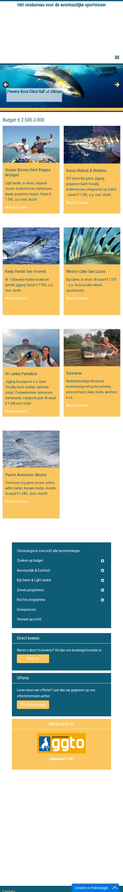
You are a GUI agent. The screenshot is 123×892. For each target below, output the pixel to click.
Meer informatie (16, 207)
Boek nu (33, 658)
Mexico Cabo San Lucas (85, 271)
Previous (6, 85)
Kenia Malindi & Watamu (86, 170)
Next (117, 85)
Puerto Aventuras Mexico (26, 474)
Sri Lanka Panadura (21, 373)
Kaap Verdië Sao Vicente (25, 271)
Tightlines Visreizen (61, 30)
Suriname (74, 373)
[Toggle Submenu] (102, 561)
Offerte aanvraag (33, 704)
